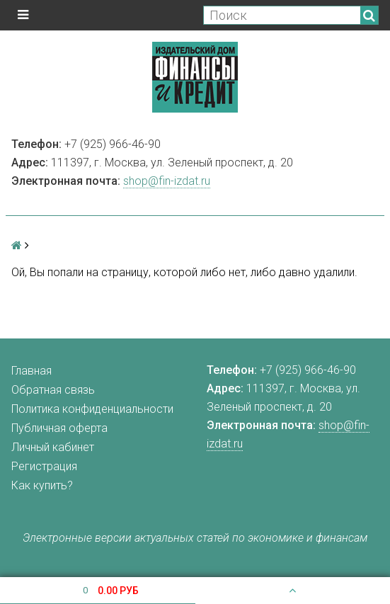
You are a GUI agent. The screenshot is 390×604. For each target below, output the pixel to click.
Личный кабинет (52, 447)
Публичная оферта (59, 428)
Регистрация (44, 466)
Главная (31, 370)
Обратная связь (53, 390)
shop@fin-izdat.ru (166, 181)
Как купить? (42, 485)
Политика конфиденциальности (92, 409)
